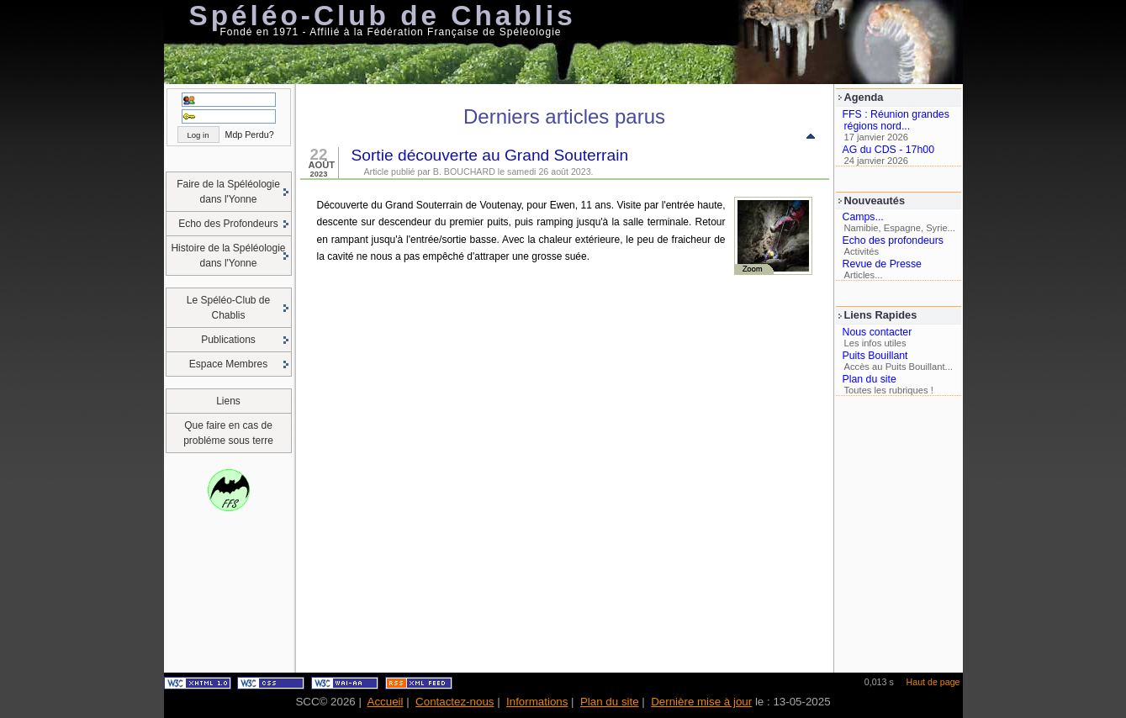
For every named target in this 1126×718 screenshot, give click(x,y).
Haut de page (933, 682)
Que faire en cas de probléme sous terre (228, 433)
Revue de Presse (882, 264)
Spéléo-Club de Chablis (382, 15)
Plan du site (869, 379)
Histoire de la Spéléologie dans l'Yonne (228, 255)
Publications (228, 340)
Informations (537, 701)
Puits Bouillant (875, 356)
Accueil (385, 701)
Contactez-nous (454, 701)
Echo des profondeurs (893, 240)
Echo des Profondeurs (228, 224)
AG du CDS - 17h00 (889, 150)
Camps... (863, 217)
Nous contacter (877, 332)
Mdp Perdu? (249, 134)
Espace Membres (228, 364)
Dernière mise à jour (701, 701)
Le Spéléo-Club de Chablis (228, 307)
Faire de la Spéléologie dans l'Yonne (228, 191)
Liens (228, 401)
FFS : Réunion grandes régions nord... (896, 120)
